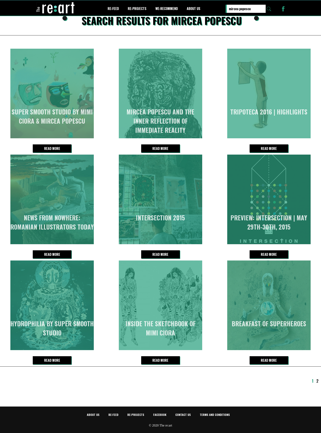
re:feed (113, 8)
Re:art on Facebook (283, 8)
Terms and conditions (215, 414)
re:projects (137, 8)
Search (269, 9)
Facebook (159, 414)
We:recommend (166, 8)
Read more (52, 148)
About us (193, 8)
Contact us (183, 414)
